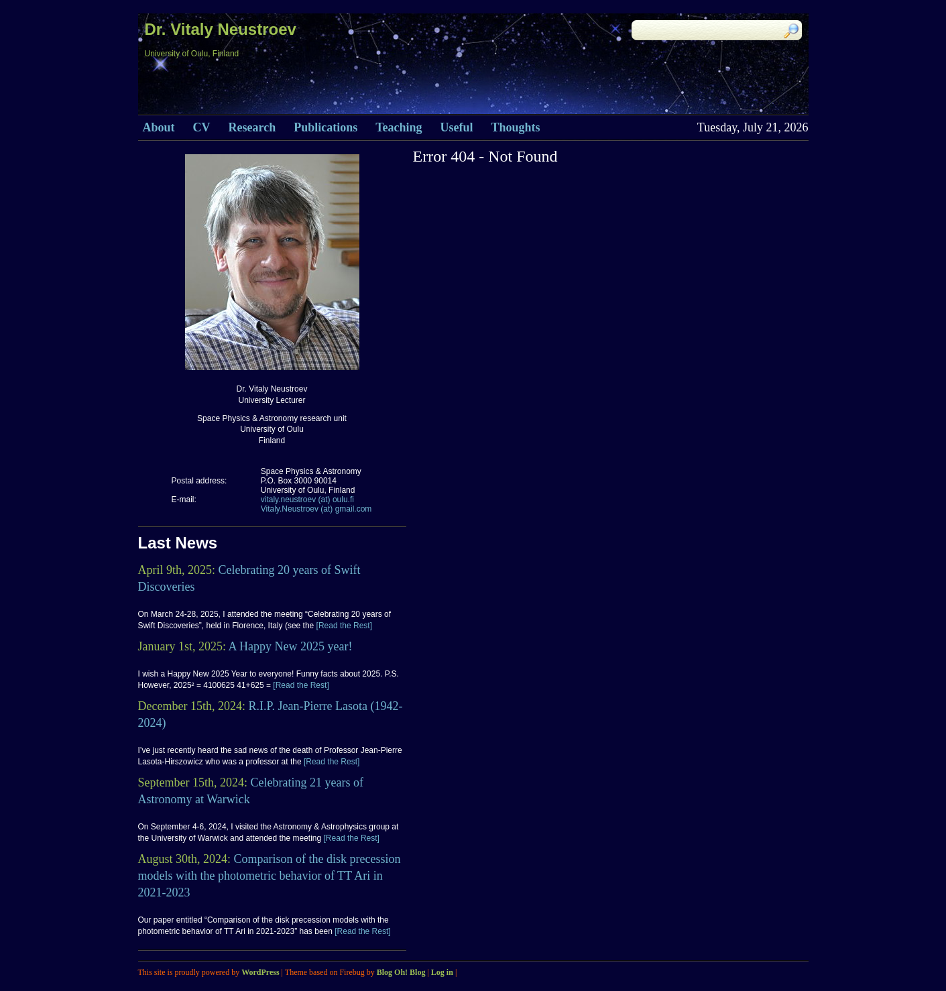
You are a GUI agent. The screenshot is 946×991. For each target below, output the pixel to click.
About (159, 127)
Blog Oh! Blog (401, 972)
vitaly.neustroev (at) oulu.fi (307, 499)
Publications (325, 127)
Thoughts (515, 127)
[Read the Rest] (343, 625)
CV (202, 127)
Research (252, 127)
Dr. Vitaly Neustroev (220, 29)
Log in (442, 972)
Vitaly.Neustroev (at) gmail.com (316, 509)
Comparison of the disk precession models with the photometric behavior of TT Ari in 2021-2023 (269, 875)
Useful (456, 127)
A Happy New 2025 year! (291, 646)
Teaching (398, 127)
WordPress (260, 972)
